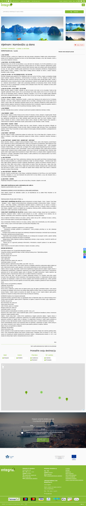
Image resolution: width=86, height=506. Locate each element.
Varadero (20, 358)
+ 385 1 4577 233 (15, 1)
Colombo (48, 358)
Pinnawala (48, 360)
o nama (60, 1)
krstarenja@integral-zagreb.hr (54, 475)
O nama (68, 468)
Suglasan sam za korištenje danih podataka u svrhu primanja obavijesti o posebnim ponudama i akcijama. (42, 433)
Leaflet (83, 409)
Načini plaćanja (69, 473)
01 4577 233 (27, 475)
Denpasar (6, 358)
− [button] (3, 367)
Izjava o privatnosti (70, 476)
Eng (76, 1)
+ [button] (3, 365)
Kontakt (70, 1)
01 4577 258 (28, 476)
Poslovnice (68, 471)
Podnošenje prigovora (71, 478)
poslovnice (65, 1)
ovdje (54, 436)
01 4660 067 (49, 474)
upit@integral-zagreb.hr (25, 1)
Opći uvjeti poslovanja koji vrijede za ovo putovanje (43, 346)
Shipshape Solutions (26, 504)
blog (74, 1)
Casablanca (35, 358)
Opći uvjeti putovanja (71, 475)
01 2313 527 (49, 493)
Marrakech (34, 360)
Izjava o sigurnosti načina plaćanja (74, 480)
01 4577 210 (33, 475)
